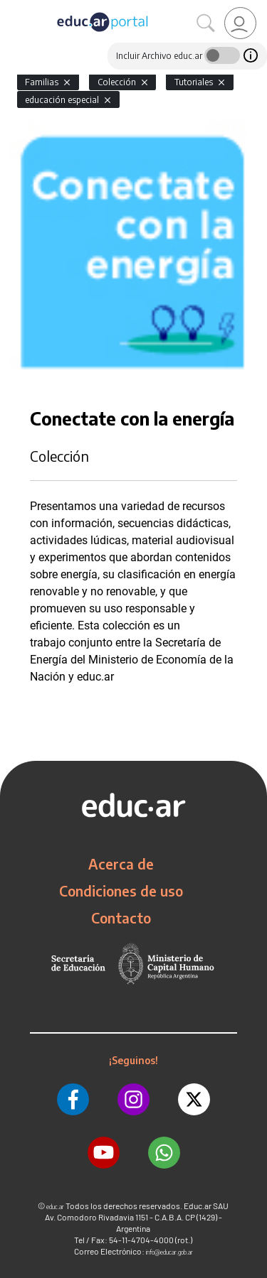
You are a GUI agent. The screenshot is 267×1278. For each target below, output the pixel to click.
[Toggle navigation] (13, 7)
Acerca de (121, 863)
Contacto (121, 917)
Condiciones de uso (121, 890)
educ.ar (55, 1207)
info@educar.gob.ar (169, 1252)
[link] (240, 23)
